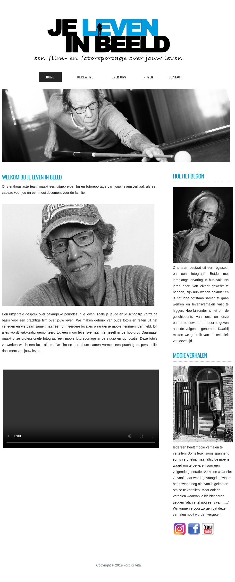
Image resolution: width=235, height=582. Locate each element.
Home (50, 76)
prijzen (147, 76)
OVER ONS (118, 76)
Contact (175, 76)
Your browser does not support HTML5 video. (81, 409)
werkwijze (84, 76)
